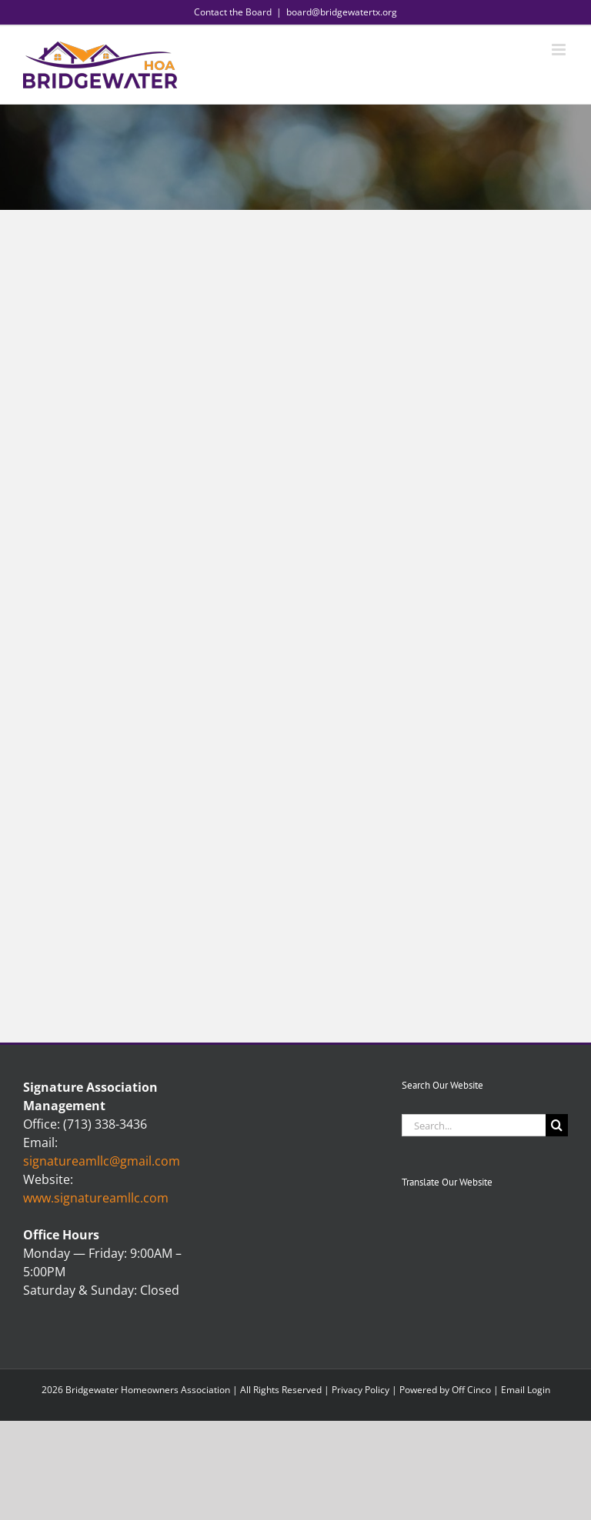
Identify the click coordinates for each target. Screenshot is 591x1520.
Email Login (525, 1389)
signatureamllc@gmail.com (101, 1160)
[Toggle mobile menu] (560, 50)
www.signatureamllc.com (96, 1197)
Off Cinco (471, 1389)
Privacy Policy (360, 1389)
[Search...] (474, 1125)
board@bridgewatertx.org (341, 11)
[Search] (557, 1125)
